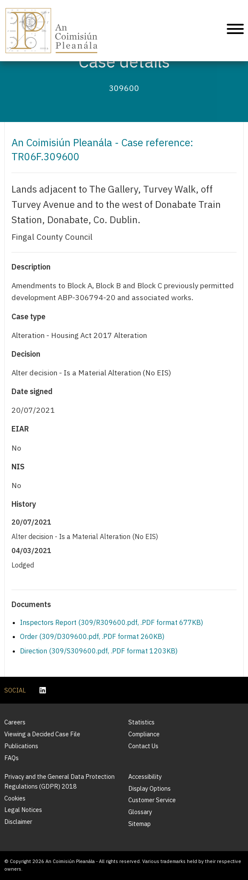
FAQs (11, 758)
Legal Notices (23, 810)
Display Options (149, 788)
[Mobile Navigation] (235, 30)
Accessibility (145, 776)
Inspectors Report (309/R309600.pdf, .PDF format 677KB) (111, 622)
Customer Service (152, 800)
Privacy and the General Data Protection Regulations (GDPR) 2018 (59, 781)
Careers (14, 722)
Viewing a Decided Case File (42, 734)
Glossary (140, 812)
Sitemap (139, 824)
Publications (21, 746)
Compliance (144, 734)
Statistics (141, 722)
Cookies (14, 798)
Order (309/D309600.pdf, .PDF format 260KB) (92, 636)
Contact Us (143, 746)
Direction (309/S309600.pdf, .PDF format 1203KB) (99, 651)
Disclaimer (18, 822)
